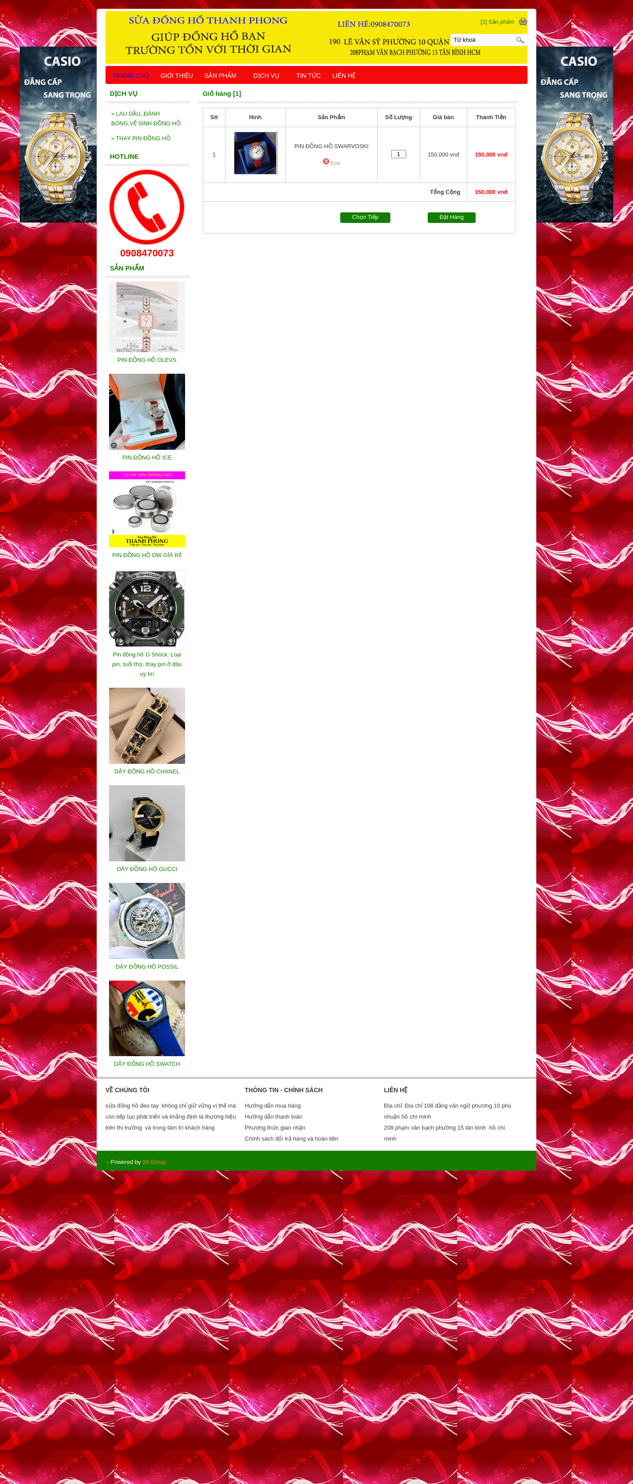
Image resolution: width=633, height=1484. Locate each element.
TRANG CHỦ (131, 75)
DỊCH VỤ (270, 75)
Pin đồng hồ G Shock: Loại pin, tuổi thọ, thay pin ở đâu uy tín (147, 664)
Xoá (331, 163)
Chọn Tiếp (365, 217)
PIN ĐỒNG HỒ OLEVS (146, 360)
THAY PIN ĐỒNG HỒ (141, 138)
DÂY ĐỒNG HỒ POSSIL (147, 966)
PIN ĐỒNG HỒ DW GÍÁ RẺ (147, 555)
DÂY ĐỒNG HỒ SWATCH (147, 1064)
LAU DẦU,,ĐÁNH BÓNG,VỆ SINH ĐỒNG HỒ (146, 118)
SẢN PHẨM (224, 75)
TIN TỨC (308, 75)
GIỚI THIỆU (176, 75)
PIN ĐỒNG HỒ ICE (146, 457)
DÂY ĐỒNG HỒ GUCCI (147, 869)
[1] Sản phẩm (497, 21)
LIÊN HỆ (344, 75)
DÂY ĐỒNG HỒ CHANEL (146, 771)
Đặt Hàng (452, 217)
